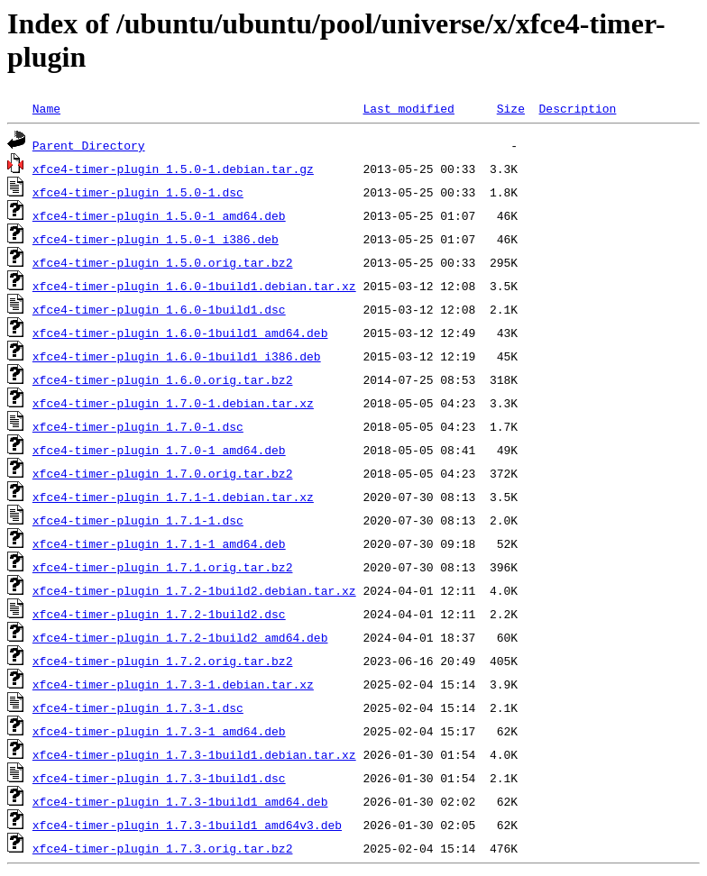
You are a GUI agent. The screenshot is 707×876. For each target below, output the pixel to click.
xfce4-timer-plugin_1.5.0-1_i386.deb (155, 239)
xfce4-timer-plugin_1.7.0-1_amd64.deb (159, 450)
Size (511, 108)
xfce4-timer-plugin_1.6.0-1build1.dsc (159, 309)
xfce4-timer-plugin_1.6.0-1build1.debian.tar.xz (194, 286)
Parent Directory (88, 145)
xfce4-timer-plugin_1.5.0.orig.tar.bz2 (162, 262)
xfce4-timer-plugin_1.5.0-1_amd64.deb (159, 215)
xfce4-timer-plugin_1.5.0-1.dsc (137, 192)
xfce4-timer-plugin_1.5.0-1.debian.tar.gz (173, 168)
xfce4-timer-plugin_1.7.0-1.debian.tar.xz (173, 403)
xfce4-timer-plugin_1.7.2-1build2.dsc (159, 614)
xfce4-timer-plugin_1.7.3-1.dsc (137, 707)
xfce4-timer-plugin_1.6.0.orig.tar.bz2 (162, 379)
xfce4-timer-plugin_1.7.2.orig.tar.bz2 (162, 660)
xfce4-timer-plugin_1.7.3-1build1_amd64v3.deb (187, 825)
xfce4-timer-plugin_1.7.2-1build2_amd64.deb (180, 637)
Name (46, 108)
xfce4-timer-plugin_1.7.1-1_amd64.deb (159, 543)
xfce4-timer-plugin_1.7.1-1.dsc (137, 520)
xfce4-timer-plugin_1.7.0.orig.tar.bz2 (162, 473)
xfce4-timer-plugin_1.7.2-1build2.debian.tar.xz (194, 590)
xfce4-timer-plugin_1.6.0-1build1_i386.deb (176, 356)
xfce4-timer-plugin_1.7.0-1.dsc (137, 426)
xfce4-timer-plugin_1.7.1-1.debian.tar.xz (173, 496)
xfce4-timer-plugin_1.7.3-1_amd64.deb (159, 731)
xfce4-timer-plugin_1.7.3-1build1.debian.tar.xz (194, 754)
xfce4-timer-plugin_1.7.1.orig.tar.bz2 (162, 567)
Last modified (408, 108)
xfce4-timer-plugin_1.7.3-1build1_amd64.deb (180, 801)
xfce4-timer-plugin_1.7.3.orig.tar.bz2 (162, 848)
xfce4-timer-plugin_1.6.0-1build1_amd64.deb (180, 332)
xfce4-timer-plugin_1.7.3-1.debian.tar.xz (173, 684)
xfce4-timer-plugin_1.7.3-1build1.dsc (159, 778)
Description (577, 108)
